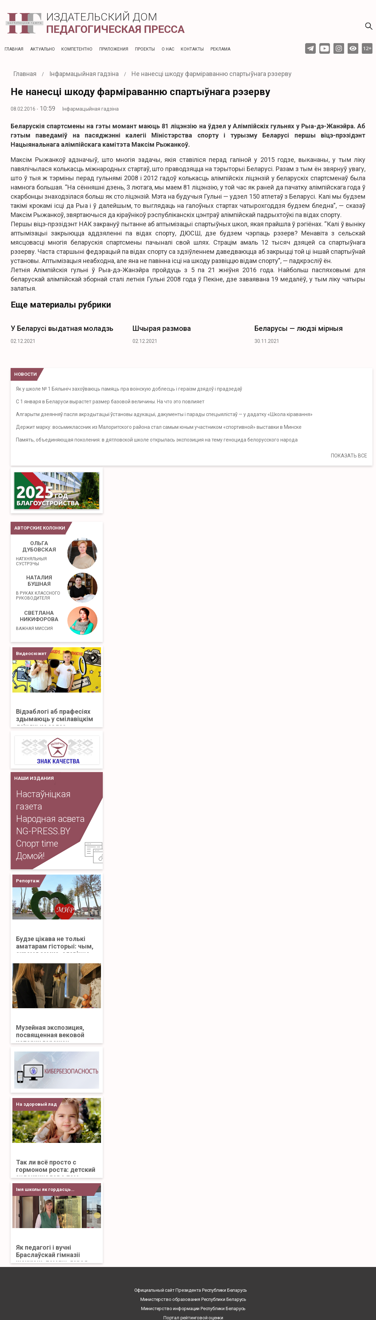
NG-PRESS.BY (43, 831)
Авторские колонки (39, 528)
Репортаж (27, 880)
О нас (168, 49)
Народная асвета (50, 819)
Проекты (145, 49)
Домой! (30, 856)
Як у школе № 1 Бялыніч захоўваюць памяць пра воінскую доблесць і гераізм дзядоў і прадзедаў (129, 389)
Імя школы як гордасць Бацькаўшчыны (43, 1191)
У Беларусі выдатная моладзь (62, 328)
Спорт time (37, 844)
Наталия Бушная (39, 587)
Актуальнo (42, 49)
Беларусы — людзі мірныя (298, 328)
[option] (66, 332)
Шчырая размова (162, 328)
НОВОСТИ (25, 374)
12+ (367, 48)
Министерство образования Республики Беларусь (193, 1299)
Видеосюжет (31, 653)
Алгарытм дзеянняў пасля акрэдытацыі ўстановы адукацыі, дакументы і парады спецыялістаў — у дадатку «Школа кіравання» (164, 414)
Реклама (220, 49)
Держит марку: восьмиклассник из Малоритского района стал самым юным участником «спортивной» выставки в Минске (159, 427)
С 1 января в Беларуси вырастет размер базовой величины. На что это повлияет (110, 401)
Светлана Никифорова (37, 620)
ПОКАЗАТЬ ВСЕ (349, 456)
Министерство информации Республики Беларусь (193, 1308)
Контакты (192, 49)
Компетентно (76, 49)
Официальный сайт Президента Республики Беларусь (190, 1290)
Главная (14, 49)
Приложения (113, 49)
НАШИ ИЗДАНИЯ (34, 778)
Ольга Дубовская (39, 553)
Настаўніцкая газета (43, 800)
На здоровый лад (36, 1104)
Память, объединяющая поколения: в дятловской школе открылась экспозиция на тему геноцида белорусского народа (157, 440)
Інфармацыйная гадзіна (90, 109)
